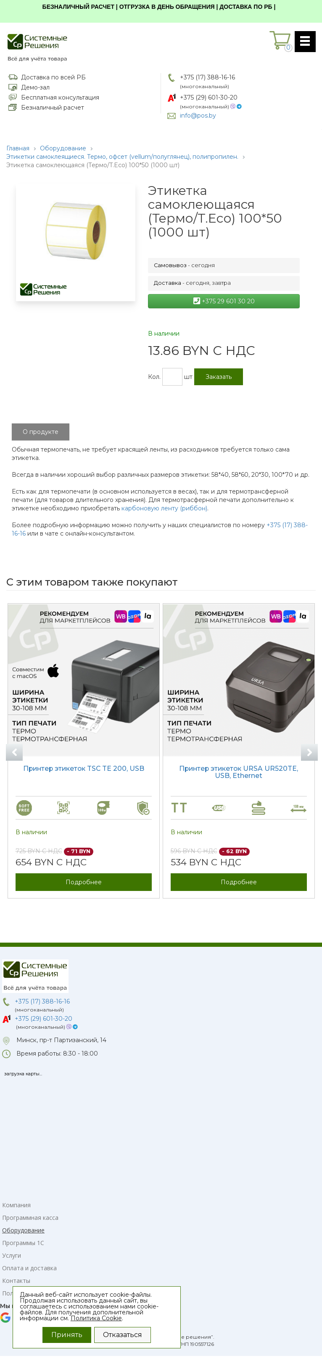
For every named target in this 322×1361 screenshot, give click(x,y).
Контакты (16, 1281)
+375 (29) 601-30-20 (209, 97)
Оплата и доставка (29, 1268)
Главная (17, 148)
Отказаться (122, 1335)
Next (309, 752)
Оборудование (63, 148)
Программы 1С (23, 1243)
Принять (66, 1335)
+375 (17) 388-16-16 (207, 77)
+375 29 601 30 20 (224, 301)
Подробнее (84, 881)
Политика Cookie (96, 1318)
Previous (14, 752)
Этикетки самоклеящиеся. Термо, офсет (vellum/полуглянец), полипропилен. (122, 156)
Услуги (11, 1255)
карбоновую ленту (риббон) (164, 508)
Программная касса (30, 1218)
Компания (16, 1205)
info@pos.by (198, 115)
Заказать (219, 377)
